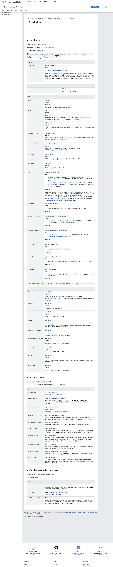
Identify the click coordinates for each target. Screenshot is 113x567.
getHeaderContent (33, 133)
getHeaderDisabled (33, 144)
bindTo (43, 283)
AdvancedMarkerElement (67, 183)
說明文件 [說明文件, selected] (46, 2)
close (29, 100)
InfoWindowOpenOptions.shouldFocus (58, 200)
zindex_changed (32, 365)
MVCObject (40, 51)
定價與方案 (86, 564)
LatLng (52, 159)
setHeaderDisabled (33, 230)
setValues (62, 283)
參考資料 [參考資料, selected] (9, 10)
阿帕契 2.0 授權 (67, 512)
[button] (10, 12)
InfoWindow (32, 40)
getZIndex (30, 163)
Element (56, 127)
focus (29, 110)
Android (55, 564)
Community (62, 2)
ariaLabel (30, 392)
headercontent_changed (34, 330)
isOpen (29, 89)
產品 (34, 2)
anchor (29, 485)
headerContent (32, 415)
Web (3, 7)
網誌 (55, 2)
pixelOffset (31, 444)
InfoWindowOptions (58, 70)
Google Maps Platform (40, 18)
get (48, 283)
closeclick (30, 303)
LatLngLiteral (63, 261)
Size (50, 444)
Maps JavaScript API (15, 7)
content (29, 398)
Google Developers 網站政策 (85, 512)
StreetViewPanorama (78, 177)
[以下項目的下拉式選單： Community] (67, 2)
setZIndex (30, 269)
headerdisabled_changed (35, 338)
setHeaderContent (33, 216)
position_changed (33, 347)
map (28, 492)
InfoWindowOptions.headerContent (55, 139)
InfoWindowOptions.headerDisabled (56, 150)
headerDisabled (32, 422)
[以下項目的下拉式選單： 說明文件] (50, 2)
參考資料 (72, 18)
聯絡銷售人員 (105, 7)
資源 (21, 10)
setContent (30, 203)
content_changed (32, 312)
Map (70, 177)
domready (30, 320)
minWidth (30, 435)
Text (61, 127)
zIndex (29, 457)
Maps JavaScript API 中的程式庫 (41, 58)
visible (29, 355)
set (57, 283)
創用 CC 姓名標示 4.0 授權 (50, 512)
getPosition (31, 154)
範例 (16, 10)
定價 (40, 2)
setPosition (31, 257)
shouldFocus (31, 498)
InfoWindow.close (50, 298)
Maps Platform (14, 2)
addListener (36, 283)
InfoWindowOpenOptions (61, 177)
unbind (68, 283)
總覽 (29, 2)
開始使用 (95, 7)
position (30, 451)
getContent (30, 123)
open (28, 172)
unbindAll (75, 283)
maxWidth (30, 428)
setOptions (30, 244)
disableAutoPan (32, 407)
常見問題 (26, 564)
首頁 (28, 18)
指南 (3, 10)
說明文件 (50, 18)
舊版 (26, 10)
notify (52, 283)
